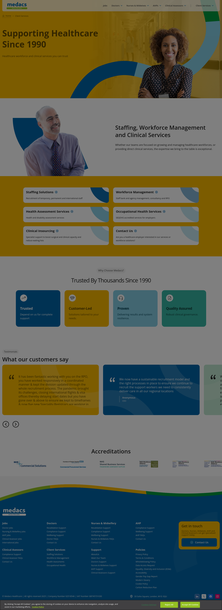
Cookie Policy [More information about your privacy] (38, 607)
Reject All (169, 604)
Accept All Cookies (190, 604)
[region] (111, 605)
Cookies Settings (149, 604)
